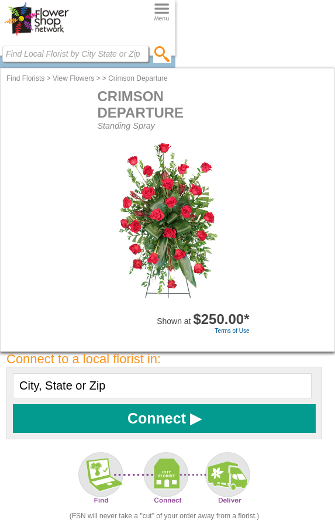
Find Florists (25, 78)
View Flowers (73, 78)
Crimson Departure (137, 78)
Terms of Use (232, 331)
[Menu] (162, 12)
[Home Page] (36, 36)
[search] (162, 53)
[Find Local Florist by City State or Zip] (75, 54)
